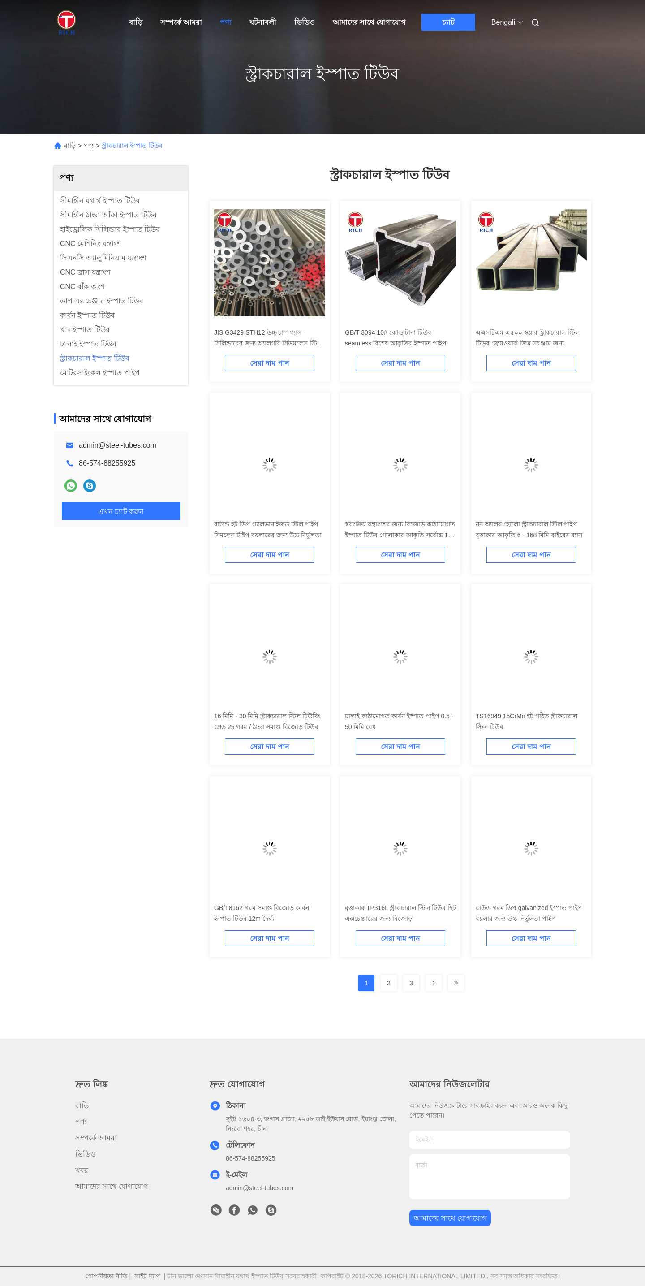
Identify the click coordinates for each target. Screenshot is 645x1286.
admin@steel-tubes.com (117, 445)
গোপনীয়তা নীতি (106, 1276)
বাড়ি (135, 22)
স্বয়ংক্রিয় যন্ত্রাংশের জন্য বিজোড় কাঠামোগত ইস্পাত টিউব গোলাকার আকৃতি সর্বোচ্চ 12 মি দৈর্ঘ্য (400, 535)
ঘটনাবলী (262, 22)
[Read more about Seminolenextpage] (434, 983)
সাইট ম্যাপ (147, 1276)
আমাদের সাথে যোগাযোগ (369, 22)
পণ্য (226, 22)
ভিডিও (304, 22)
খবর (81, 1170)
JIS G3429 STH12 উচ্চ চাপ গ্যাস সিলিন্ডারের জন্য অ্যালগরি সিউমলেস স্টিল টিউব (268, 343)
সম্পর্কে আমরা (181, 22)
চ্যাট (448, 22)
